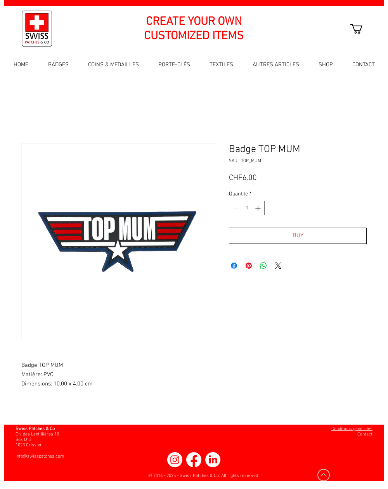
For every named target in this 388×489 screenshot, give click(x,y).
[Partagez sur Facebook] (234, 265)
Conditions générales (351, 429)
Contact (364, 434)
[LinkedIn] (212, 459)
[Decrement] (235, 208)
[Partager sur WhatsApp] (263, 265)
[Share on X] (278, 265)
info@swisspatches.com (40, 456)
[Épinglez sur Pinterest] (248, 265)
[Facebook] (193, 459)
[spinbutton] (247, 208)
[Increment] (258, 208)
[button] (362, 29)
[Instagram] (174, 459)
